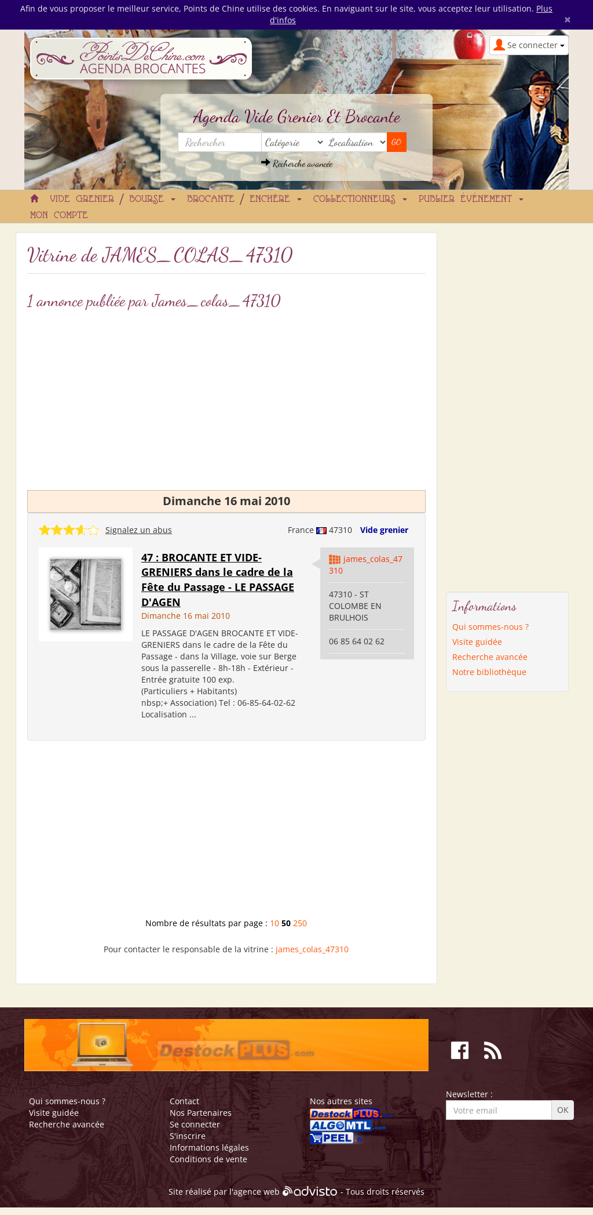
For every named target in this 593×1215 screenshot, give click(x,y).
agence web (256, 1191)
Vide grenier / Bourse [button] (112, 199)
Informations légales (209, 1147)
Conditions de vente (208, 1159)
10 (274, 923)
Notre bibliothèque (489, 671)
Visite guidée (477, 641)
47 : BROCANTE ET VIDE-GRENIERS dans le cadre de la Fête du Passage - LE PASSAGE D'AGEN (217, 579)
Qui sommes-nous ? (490, 626)
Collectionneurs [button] (360, 199)
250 (300, 923)
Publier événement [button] (471, 199)
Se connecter (195, 1124)
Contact (184, 1101)
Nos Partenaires (201, 1112)
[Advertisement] (226, 397)
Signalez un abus (138, 529)
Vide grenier (384, 529)
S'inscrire (188, 1135)
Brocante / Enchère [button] (244, 199)
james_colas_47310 (312, 949)
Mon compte (59, 216)
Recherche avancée (296, 163)
